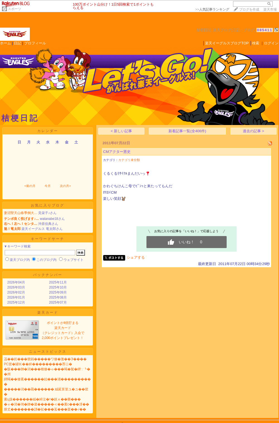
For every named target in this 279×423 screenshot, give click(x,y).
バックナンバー (47, 275)
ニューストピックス (48, 352)
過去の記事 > (253, 131)
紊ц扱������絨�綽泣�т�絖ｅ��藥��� (42, 399)
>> (212, 9)
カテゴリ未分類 (129, 160)
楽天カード (47, 312)
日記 (17, 43)
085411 (264, 30)
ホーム (5, 43)
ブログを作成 (249, 9)
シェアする (136, 257)
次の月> (65, 186)
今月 (48, 186)
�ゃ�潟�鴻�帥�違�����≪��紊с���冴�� (46, 404)
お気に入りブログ (47, 205)
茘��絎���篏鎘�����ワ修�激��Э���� (45, 359)
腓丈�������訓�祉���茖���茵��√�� (45, 409)
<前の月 (29, 186)
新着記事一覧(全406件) (187, 131)
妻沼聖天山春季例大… (20, 213)
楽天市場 (270, 9)
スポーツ (14, 9)
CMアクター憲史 (117, 152)
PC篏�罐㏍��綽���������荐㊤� (38, 364)
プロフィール (35, 43)
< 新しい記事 (121, 131)
